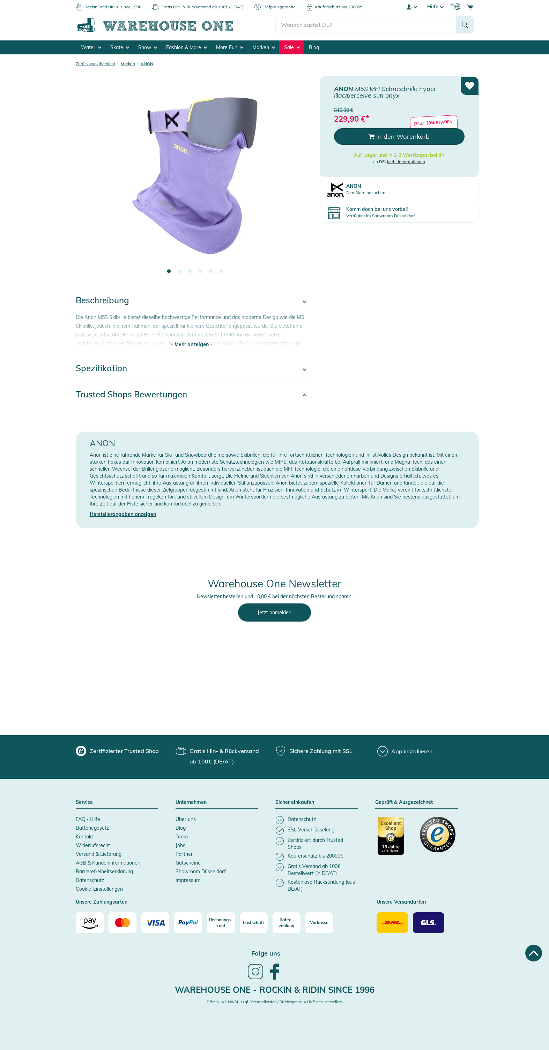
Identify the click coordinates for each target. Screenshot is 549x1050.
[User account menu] (411, 7)
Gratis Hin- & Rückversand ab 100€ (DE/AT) (202, 6)
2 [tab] (179, 271)
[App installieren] (405, 751)
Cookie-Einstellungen (99, 889)
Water (91, 47)
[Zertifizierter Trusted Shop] (395, 839)
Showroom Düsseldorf (201, 871)
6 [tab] (221, 271)
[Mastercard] (122, 922)
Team (182, 837)
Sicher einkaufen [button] (294, 802)
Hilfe (435, 6)
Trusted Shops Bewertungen (131, 394)
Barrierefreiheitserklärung (104, 871)
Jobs (180, 845)
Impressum (188, 880)
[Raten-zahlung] (287, 922)
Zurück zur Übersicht (95, 63)
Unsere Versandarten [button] (401, 902)
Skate (119, 47)
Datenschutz (90, 880)
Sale (292, 47)
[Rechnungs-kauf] (221, 922)
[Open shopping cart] (470, 6)
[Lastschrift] (254, 922)
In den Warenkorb (399, 136)
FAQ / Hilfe (88, 819)
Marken (263, 47)
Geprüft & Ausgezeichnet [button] (404, 802)
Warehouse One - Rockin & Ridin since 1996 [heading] (274, 989)
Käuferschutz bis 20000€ (339, 6)
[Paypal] (188, 922)
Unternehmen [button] (191, 802)
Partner (184, 854)
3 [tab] (189, 271)
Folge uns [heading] (265, 953)
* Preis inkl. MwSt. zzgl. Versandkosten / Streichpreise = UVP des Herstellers (274, 1001)
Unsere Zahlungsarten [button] (101, 902)
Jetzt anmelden (274, 612)
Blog (314, 47)
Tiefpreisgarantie (279, 6)
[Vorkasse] (319, 922)
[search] (366, 24)
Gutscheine (188, 863)
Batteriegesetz (92, 828)
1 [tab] (168, 271)
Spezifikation (101, 368)
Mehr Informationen (406, 161)
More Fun (229, 47)
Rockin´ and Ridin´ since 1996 (112, 6)
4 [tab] (200, 271)
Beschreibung (102, 300)
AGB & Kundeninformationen (108, 863)
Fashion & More (186, 47)
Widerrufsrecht (93, 845)
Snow (147, 47)
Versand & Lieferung (98, 854)
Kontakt (84, 837)
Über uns (186, 819)
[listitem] (316, 820)
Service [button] (84, 802)
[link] (255, 978)
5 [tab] (210, 271)
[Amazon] (90, 922)
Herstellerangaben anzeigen (123, 514)
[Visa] (155, 922)
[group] (117, 751)
